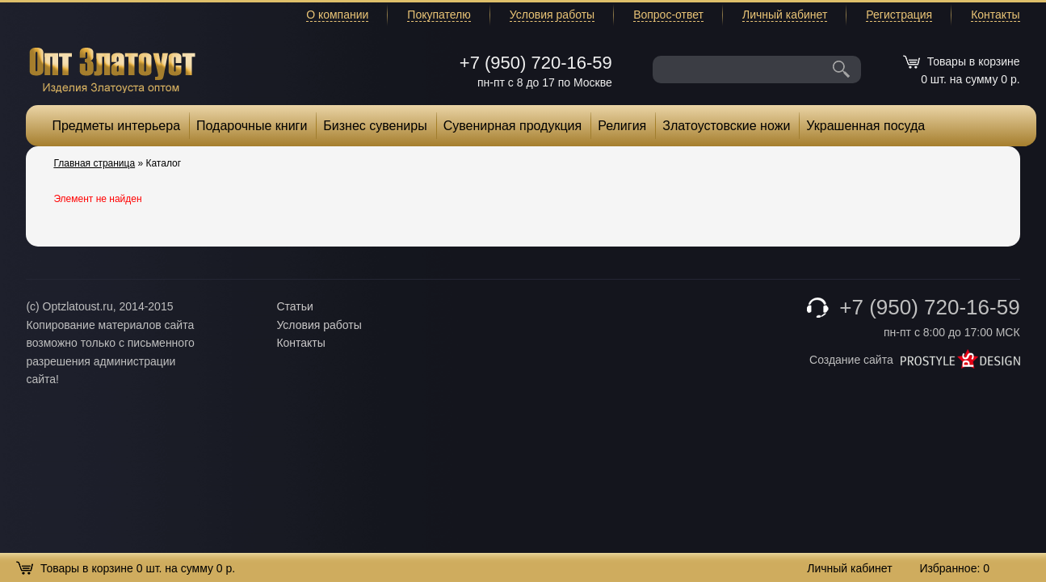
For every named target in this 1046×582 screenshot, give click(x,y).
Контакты (995, 14)
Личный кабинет (784, 14)
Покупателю (438, 14)
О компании (337, 14)
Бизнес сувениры (374, 126)
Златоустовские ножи (726, 126)
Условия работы (552, 14)
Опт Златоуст (112, 68)
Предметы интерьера (116, 126)
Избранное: (954, 568)
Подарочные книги (251, 126)
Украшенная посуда (865, 126)
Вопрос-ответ (668, 14)
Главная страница (94, 163)
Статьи (294, 306)
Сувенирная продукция (512, 126)
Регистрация (899, 14)
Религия (622, 126)
